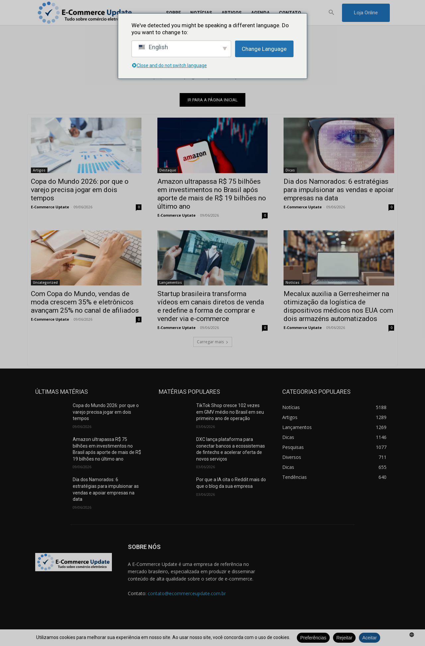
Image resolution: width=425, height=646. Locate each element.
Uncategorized (45, 282)
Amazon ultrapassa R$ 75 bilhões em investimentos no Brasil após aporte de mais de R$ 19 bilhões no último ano (211, 193)
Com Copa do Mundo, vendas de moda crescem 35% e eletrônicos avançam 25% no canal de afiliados (85, 302)
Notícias (292, 282)
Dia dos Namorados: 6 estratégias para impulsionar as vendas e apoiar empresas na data (339, 189)
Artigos (39, 169)
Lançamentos (170, 282)
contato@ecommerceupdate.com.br (187, 593)
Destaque (167, 169)
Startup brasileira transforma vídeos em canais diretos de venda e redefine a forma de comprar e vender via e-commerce (210, 306)
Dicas (290, 169)
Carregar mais (212, 342)
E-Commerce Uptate (50, 206)
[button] (331, 13)
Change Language (264, 49)
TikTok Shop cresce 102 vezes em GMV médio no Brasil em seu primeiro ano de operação (230, 412)
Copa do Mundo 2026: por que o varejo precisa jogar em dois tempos (79, 189)
